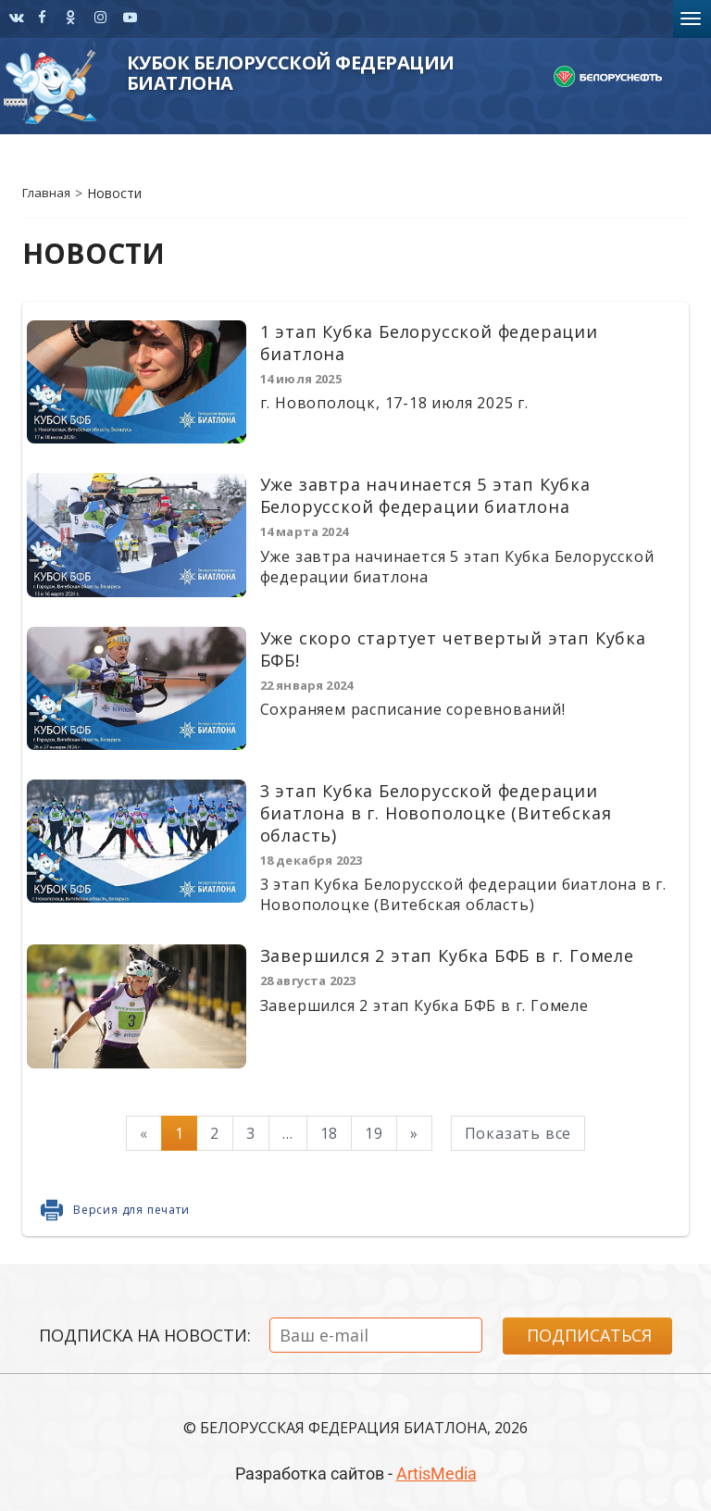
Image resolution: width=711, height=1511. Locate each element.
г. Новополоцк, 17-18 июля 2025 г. (394, 403)
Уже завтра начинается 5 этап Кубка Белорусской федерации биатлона (425, 495)
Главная (46, 192)
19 (374, 1133)
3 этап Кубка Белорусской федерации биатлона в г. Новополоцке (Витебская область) (436, 813)
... (287, 1133)
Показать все (518, 1133)
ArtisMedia (436, 1473)
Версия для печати (131, 1210)
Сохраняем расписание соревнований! (413, 709)
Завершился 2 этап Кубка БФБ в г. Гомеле (447, 955)
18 (329, 1133)
